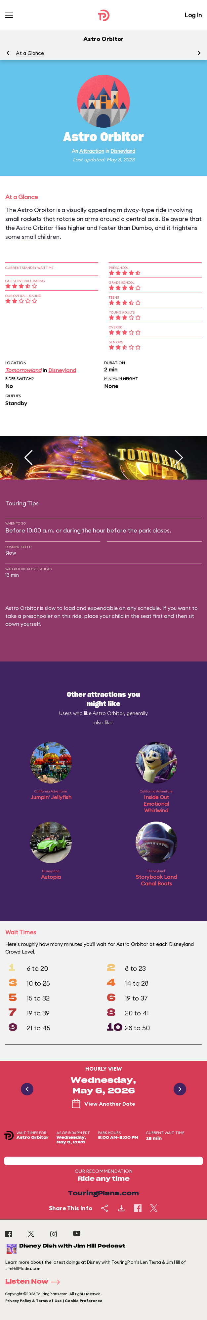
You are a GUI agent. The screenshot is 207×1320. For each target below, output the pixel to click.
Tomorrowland (23, 370)
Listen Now (34, 1282)
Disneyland (122, 151)
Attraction (91, 151)
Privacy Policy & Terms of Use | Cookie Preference (54, 1301)
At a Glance (30, 53)
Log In (193, 15)
